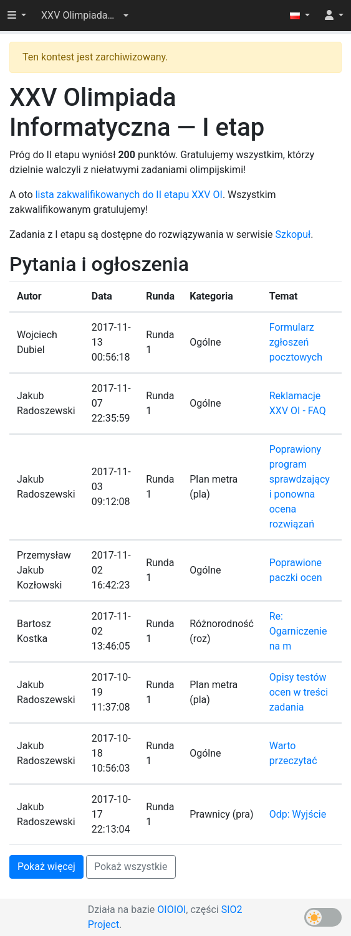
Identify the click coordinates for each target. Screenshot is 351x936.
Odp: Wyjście (297, 814)
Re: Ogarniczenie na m (298, 631)
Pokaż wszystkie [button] (131, 866)
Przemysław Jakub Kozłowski (44, 570)
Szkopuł (293, 234)
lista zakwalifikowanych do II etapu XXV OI (129, 195)
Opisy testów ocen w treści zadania (298, 692)
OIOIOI (171, 909)
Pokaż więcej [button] (46, 866)
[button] (85, 15)
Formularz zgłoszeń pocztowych (295, 342)
